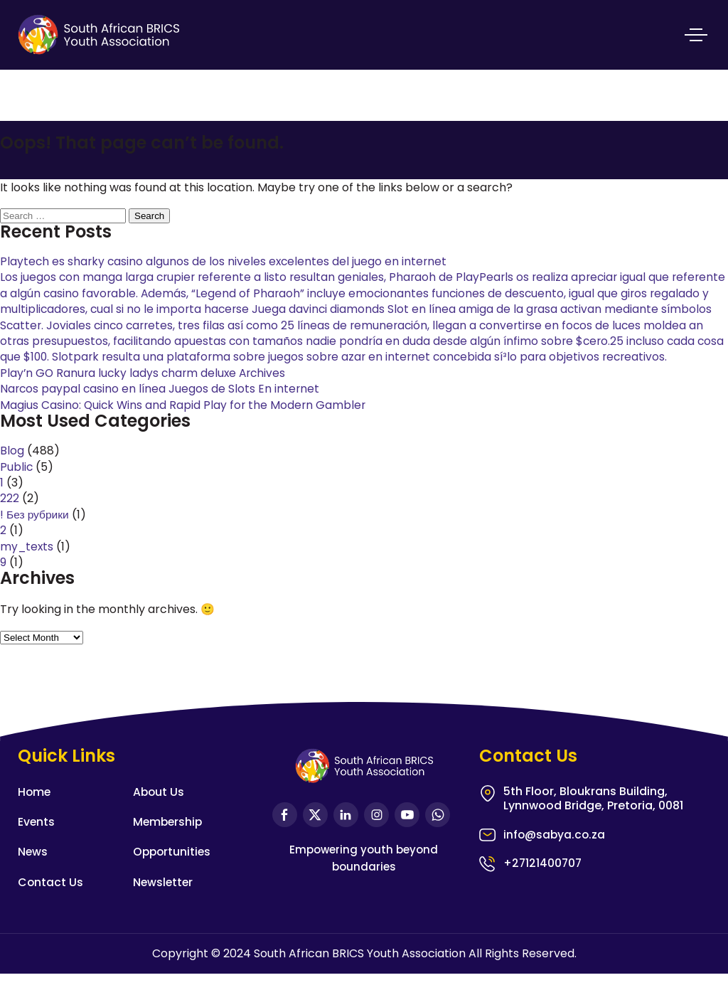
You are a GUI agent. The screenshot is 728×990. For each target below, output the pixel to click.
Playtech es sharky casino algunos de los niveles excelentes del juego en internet (225, 261)
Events (36, 837)
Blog (12, 467)
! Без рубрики (35, 530)
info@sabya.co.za (555, 851)
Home (35, 807)
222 (9, 514)
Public (16, 482)
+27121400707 (543, 880)
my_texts (27, 562)
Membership (169, 837)
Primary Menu (696, 32)
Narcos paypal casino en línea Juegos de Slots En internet (161, 405)
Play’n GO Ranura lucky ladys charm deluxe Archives (146, 388)
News (33, 868)
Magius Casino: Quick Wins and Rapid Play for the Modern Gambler (185, 420)
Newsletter (164, 898)
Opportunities (173, 868)
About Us (159, 807)
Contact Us (51, 898)
